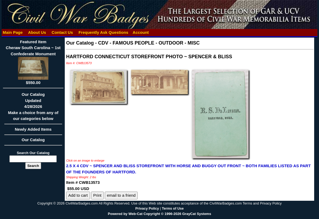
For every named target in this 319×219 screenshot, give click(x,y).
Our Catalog (33, 139)
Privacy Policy (147, 208)
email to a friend (121, 195)
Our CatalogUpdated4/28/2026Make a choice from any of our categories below (33, 108)
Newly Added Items (33, 131)
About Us (37, 32)
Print (97, 195)
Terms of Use (173, 208)
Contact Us (62, 32)
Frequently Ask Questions (103, 32)
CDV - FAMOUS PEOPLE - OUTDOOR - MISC (149, 43)
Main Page (13, 32)
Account (141, 32)
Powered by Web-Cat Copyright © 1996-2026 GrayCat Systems (159, 214)
